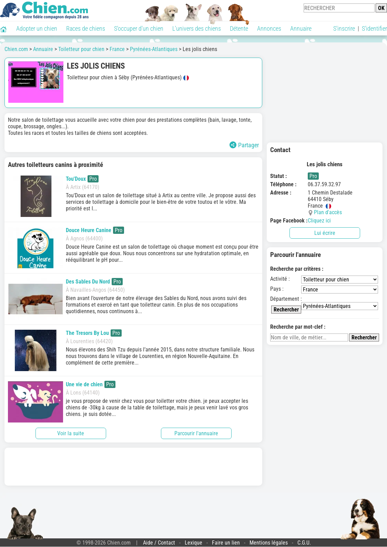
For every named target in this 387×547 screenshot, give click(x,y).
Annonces (269, 28)
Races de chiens (85, 28)
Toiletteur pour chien (81, 49)
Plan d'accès (328, 212)
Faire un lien (226, 542)
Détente (239, 28)
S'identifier (374, 28)
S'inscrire (344, 28)
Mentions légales (268, 542)
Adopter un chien (36, 28)
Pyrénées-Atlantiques (153, 49)
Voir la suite (70, 433)
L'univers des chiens (196, 28)
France (117, 49)
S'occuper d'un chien (138, 28)
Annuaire (301, 28)
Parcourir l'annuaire (196, 433)
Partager (244, 145)
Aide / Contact (159, 542)
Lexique (193, 542)
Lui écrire (324, 233)
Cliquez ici (319, 220)
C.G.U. (304, 542)
